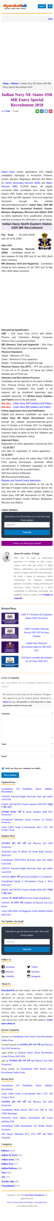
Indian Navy (8, 172)
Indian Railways (9, 1168)
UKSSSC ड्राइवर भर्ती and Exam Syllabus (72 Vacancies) (26, 876)
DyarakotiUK (8, 990)
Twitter (34, 967)
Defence (15, 83)
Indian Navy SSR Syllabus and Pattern (32, 403)
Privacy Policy (18, 1202)
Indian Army (7, 1159)
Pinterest (10, 971)
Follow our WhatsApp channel (27, 543)
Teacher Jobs (7, 1181)
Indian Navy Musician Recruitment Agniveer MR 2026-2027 (37, 647)
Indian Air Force (9, 1155)
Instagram (35, 976)
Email (27, 756)
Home (6, 83)
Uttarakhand (7, 1186)
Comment (27, 714)
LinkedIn (10, 976)
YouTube (35, 971)
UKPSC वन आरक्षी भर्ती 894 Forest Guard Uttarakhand (25, 898)
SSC (3, 1177)
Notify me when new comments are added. (23, 768)
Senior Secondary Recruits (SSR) (22, 183)
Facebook (10, 967)
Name (27, 744)
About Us (7, 702)
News (4, 1172)
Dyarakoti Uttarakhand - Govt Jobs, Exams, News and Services (15, 6)
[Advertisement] (26, 51)
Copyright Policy (40, 1202)
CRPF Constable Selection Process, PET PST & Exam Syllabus (36, 632)
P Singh (7, 111)
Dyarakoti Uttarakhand (34, 1195)
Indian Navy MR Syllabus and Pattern (32, 407)
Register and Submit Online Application (21, 480)
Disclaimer (29, 1202)
